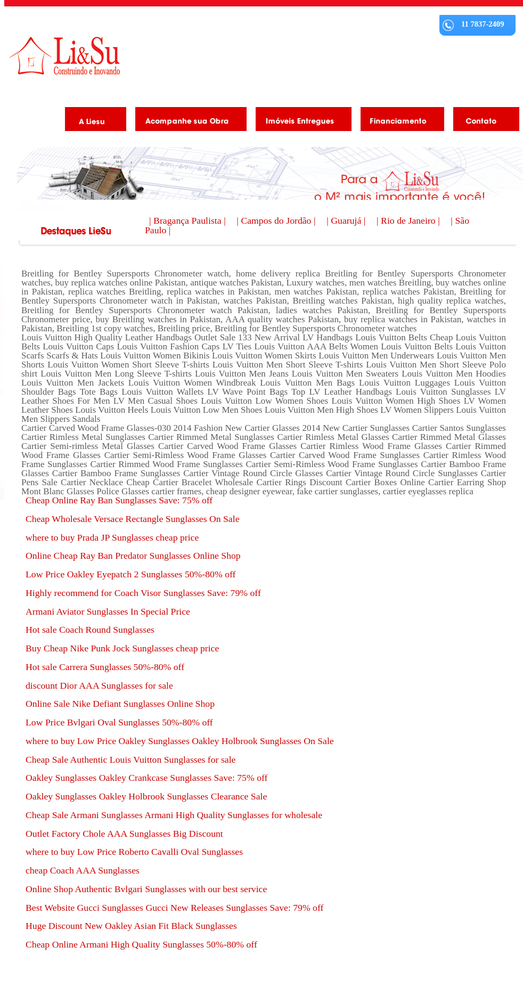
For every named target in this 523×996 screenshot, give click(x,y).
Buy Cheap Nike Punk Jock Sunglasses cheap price (122, 648)
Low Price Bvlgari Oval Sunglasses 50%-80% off (119, 722)
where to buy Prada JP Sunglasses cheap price (112, 537)
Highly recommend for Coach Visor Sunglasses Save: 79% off (143, 592)
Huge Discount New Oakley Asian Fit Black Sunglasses (131, 925)
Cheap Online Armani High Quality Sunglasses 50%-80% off (141, 944)
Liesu (64, 55)
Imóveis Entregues (300, 121)
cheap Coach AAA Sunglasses (83, 870)
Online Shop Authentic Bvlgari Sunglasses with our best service (146, 889)
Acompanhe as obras (187, 121)
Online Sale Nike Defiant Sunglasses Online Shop (120, 703)
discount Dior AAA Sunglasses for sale (99, 685)
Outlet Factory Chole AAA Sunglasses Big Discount (124, 833)
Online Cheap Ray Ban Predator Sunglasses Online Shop (133, 555)
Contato (482, 121)
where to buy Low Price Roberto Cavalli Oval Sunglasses (134, 851)
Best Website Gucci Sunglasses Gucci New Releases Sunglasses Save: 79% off (174, 907)
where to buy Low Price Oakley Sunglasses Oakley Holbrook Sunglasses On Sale (180, 741)
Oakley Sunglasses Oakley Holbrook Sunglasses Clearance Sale (146, 796)
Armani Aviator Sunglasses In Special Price (108, 611)
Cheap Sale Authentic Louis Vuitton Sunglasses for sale (130, 759)
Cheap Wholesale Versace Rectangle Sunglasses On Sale (132, 518)
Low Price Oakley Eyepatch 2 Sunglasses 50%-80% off (130, 574)
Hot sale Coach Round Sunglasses (90, 629)
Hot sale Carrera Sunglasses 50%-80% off (105, 667)
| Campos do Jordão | (277, 220)
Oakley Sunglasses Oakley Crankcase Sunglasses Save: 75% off (146, 777)
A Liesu (91, 121)
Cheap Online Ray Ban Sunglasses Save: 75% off (119, 500)
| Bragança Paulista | (188, 220)
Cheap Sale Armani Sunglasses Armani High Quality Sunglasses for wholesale (174, 815)
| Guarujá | (347, 220)
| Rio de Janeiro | (409, 220)
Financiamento (398, 121)
